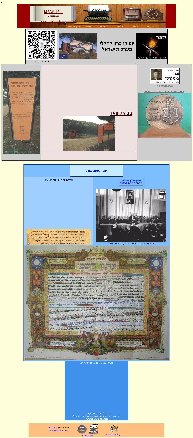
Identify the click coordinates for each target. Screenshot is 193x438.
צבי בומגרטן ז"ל (165, 84)
